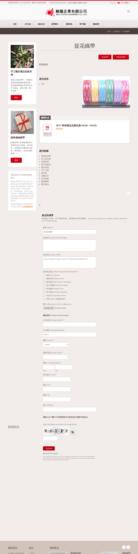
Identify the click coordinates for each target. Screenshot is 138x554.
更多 (16, 97)
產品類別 (117, 31)
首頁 (15, 24)
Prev (124, 547)
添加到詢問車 (121, 57)
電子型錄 (82, 24)
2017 (47, 134)
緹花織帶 (126, 31)
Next (128, 547)
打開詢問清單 (12, 2)
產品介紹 (42, 24)
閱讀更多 (59, 129)
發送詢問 (105, 57)
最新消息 (69, 24)
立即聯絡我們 (28, 207)
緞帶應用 (55, 24)
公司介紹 (28, 24)
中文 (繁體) (123, 3)
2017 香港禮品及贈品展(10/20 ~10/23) (76, 125)
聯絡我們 (96, 24)
